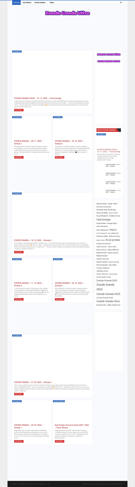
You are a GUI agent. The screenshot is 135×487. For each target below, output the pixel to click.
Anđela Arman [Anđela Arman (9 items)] (114, 216)
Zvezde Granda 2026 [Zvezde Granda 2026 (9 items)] (104, 298)
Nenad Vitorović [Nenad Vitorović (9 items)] (102, 259)
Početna (16, 2)
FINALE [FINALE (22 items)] (113, 230)
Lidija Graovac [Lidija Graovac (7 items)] (101, 247)
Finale (52, 2)
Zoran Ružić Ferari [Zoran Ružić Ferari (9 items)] (103, 277)
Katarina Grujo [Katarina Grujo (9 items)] (114, 236)
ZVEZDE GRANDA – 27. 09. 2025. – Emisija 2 (32, 382)
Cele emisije (27, 2)
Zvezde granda (39, 2)
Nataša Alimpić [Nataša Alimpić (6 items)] (113, 253)
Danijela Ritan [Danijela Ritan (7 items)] (101, 223)
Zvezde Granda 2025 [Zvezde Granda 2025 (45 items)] (108, 294)
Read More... (18, 110)
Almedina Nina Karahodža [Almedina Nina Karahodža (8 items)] (106, 210)
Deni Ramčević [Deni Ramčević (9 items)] (102, 226)
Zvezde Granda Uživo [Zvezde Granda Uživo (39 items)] (108, 301)
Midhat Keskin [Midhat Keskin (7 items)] (101, 253)
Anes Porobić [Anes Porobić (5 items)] (113, 213)
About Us (100, 484)
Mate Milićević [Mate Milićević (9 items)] (113, 250)
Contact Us (106, 484)
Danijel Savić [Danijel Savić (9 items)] (112, 223)
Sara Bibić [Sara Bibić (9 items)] (113, 265)
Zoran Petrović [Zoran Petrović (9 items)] (102, 274)
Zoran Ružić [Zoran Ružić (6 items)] (113, 274)
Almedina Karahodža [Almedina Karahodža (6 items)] (103, 207)
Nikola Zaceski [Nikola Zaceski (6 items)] (114, 262)
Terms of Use (93, 484)
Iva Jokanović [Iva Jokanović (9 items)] (113, 233)
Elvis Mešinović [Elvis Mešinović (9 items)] (102, 230)
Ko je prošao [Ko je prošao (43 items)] (113, 239)
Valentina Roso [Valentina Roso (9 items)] (102, 271)
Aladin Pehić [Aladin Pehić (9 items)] (112, 204)
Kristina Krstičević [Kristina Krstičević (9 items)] (103, 244)
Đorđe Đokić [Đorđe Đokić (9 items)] (101, 305)
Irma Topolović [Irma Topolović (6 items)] (101, 233)
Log (48, 484)
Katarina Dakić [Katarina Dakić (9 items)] (102, 236)
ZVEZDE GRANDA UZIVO (116, 484)
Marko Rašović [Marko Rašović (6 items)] (101, 250)
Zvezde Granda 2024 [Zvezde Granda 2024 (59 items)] (105, 287)
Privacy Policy (85, 484)
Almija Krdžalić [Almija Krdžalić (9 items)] (102, 213)
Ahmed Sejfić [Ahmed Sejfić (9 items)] (101, 204)
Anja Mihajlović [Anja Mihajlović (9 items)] (102, 216)
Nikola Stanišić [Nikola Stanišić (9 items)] (102, 262)
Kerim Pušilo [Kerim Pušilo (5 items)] (100, 240)
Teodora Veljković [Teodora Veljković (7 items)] (103, 268)
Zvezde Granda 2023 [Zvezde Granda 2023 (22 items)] (106, 280)
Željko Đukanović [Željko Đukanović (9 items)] (113, 305)
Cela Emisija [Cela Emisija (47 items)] (103, 219)
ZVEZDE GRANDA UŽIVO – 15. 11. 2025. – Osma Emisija (37, 98)
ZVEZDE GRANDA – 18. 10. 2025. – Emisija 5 (32, 240)
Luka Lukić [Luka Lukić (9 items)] (112, 247)
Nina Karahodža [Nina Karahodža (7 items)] (102, 265)
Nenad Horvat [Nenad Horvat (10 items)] (101, 256)
